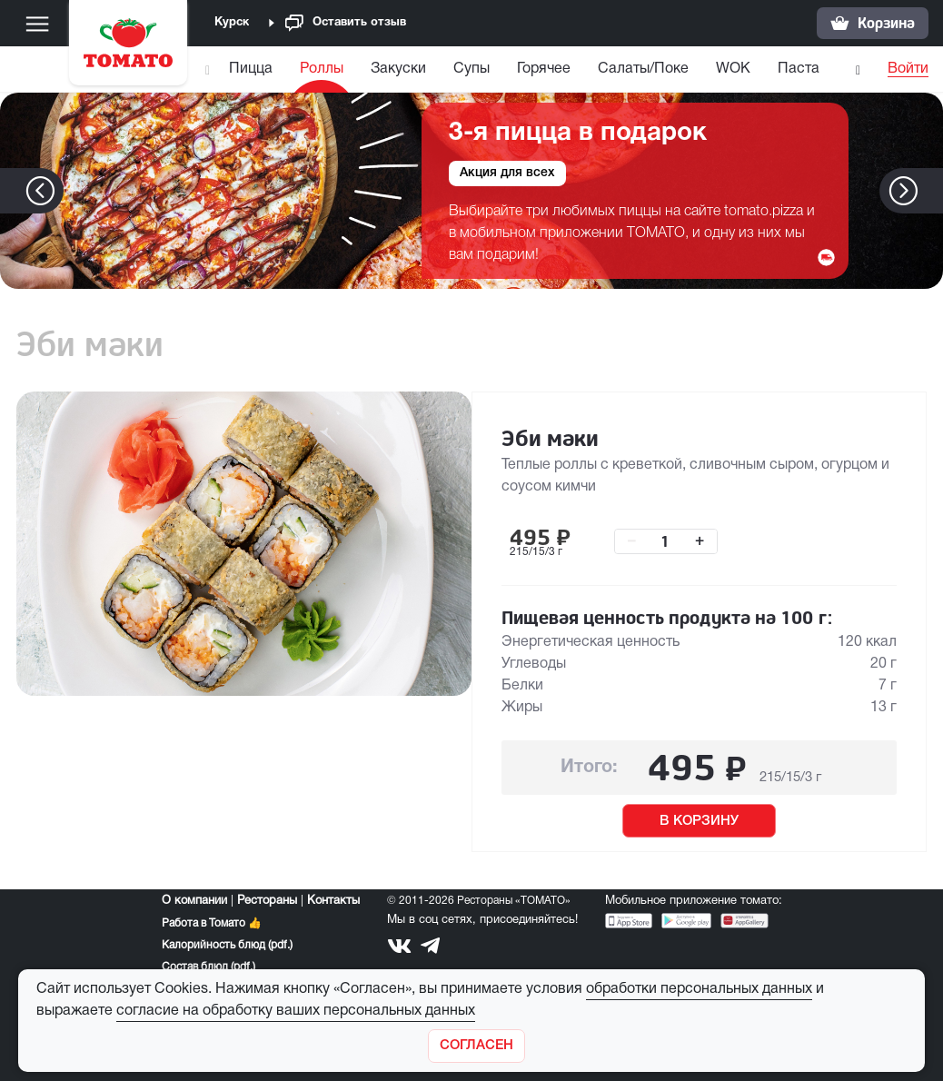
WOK (733, 69)
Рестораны (267, 901)
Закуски (398, 69)
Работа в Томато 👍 (212, 923)
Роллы (321, 69)
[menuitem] (253, 73)
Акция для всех (507, 173)
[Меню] (37, 23)
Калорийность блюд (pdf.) (227, 945)
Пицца (251, 69)
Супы (471, 69)
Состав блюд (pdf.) (208, 967)
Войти (908, 69)
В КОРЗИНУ (699, 821)
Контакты (333, 901)
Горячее (544, 69)
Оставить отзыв (345, 23)
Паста (798, 69)
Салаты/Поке (643, 69)
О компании (194, 901)
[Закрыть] (476, 1046)
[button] (930, 190)
